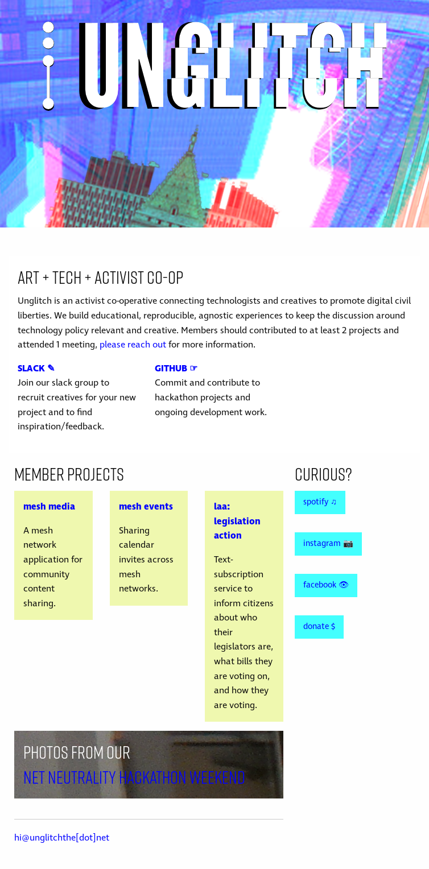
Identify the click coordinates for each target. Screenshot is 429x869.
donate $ (319, 626)
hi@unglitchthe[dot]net (61, 837)
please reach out (133, 344)
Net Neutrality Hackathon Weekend (134, 777)
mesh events (146, 506)
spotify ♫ (320, 502)
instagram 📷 (328, 543)
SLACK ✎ (36, 368)
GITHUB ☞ (176, 368)
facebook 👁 (326, 585)
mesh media (49, 506)
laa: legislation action (237, 521)
